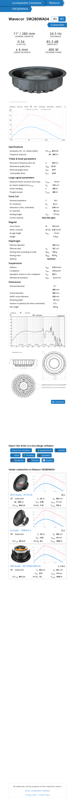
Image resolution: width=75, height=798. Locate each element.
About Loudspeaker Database (37, 790)
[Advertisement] (37, 424)
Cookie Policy (44, 795)
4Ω (55, 19)
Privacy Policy (31, 795)
